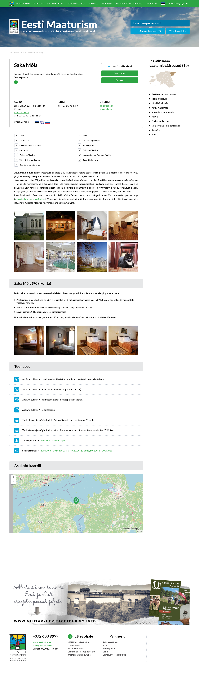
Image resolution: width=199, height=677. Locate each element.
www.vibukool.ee (23, 199)
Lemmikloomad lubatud (30, 145)
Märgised (106, 4)
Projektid (151, 4)
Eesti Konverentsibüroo (114, 654)
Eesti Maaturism (16, 52)
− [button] (13, 482)
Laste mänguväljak (91, 140)
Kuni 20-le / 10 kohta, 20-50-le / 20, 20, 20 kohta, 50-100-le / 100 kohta (76, 450)
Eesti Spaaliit (109, 648)
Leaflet (139, 531)
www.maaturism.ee (42, 642)
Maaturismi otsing (35, 52)
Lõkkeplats (24, 150)
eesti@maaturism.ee (43, 645)
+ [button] (13, 477)
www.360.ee (39, 199)
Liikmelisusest (74, 645)
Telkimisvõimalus (27, 155)
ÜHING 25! (39, 4)
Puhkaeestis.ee (110, 642)
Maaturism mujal (76, 648)
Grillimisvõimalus (90, 150)
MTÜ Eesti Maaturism (78, 642)
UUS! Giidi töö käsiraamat (129, 4)
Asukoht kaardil (21, 112)
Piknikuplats (88, 145)
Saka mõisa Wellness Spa (53, 440)
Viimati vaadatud (177, 31)
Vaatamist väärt (56, 4)
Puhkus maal (23, 4)
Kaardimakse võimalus (29, 165)
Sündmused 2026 (76, 4)
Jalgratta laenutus (91, 160)
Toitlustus (24, 140)
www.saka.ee (106, 109)
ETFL (105, 645)
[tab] (169, 94)
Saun (21, 135)
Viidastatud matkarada (29, 160)
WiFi (85, 135)
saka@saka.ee (106, 105)
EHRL (105, 651)
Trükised (93, 4)
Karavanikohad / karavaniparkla (97, 155)
